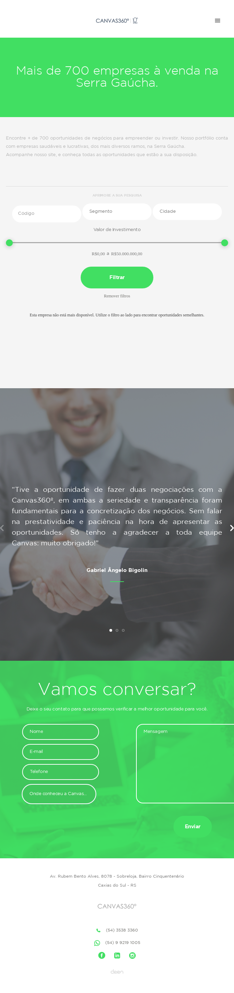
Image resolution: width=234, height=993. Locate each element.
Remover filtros (117, 296)
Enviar (192, 826)
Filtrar (117, 277)
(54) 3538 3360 (117, 930)
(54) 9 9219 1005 (117, 943)
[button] (117, 211)
